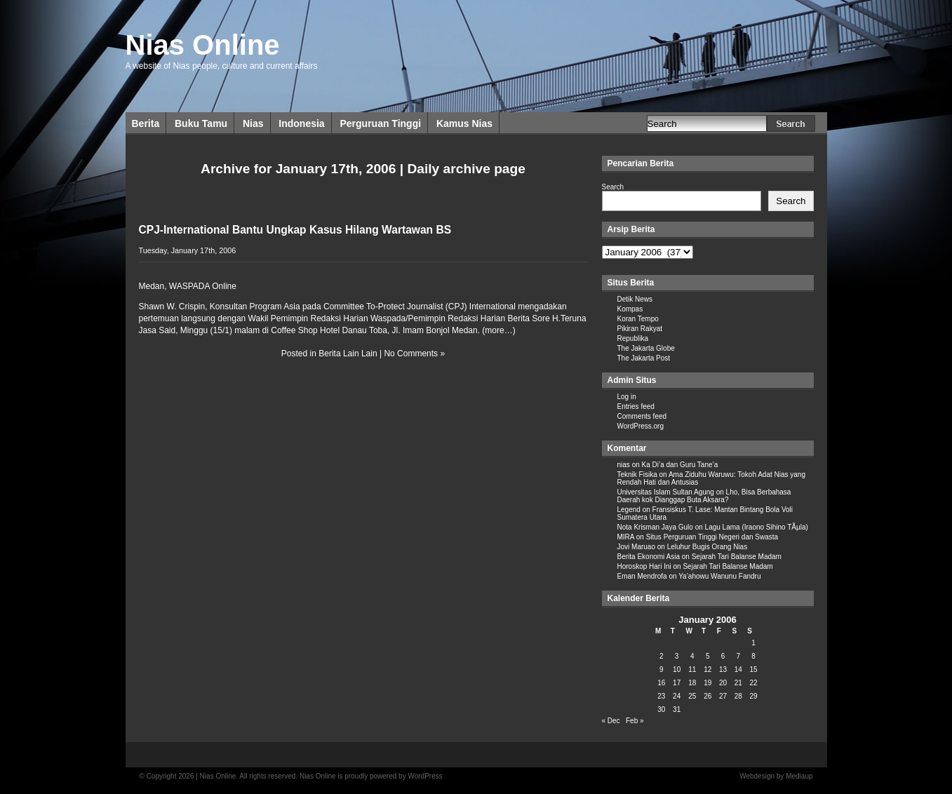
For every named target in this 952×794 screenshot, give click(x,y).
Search (613, 187)
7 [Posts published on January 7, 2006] (739, 656)
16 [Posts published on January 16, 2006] (661, 683)
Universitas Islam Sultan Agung (665, 492)
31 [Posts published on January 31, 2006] (677, 709)
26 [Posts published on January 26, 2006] (707, 696)
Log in (626, 397)
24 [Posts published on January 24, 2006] (677, 696)
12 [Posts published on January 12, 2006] (707, 669)
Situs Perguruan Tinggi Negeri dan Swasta (712, 537)
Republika (632, 338)
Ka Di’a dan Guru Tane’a (680, 465)
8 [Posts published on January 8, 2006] (753, 656)
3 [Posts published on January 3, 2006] (677, 656)
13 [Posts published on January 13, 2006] (723, 669)
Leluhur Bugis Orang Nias (707, 547)
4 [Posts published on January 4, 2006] (692, 656)
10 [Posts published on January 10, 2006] (677, 669)
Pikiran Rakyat (639, 328)
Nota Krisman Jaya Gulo (655, 527)
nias (623, 465)
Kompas (630, 309)
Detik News (635, 299)
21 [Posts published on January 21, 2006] (738, 683)
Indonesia (301, 123)
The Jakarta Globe (646, 348)
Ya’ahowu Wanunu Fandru (719, 576)
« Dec (611, 721)
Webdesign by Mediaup (775, 776)
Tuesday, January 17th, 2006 (187, 250)
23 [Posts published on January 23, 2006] (661, 696)
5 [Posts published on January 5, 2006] (708, 656)
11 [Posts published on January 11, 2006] (692, 669)
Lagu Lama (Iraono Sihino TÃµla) (756, 527)
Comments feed (642, 416)
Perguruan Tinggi (380, 123)
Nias (253, 123)
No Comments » (414, 353)
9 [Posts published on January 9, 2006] (661, 669)
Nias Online (203, 44)
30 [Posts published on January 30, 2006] (661, 709)
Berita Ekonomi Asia (649, 556)
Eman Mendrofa (642, 576)
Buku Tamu (201, 123)
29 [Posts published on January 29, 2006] (754, 696)
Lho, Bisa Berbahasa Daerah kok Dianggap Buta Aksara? (704, 496)
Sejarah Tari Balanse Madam (737, 556)
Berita (146, 123)
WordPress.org (640, 426)
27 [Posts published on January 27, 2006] (723, 696)
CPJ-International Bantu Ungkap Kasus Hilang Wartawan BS (295, 230)
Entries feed (636, 406)
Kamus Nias (464, 123)
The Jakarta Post (644, 358)
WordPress (425, 776)
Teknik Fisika (637, 474)
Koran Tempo (638, 319)
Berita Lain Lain (348, 353)
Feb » (635, 721)
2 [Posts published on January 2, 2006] (661, 656)
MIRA (625, 537)
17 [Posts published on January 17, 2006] (677, 683)
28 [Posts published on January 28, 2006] (738, 696)
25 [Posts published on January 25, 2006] (692, 696)
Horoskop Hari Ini (644, 566)
